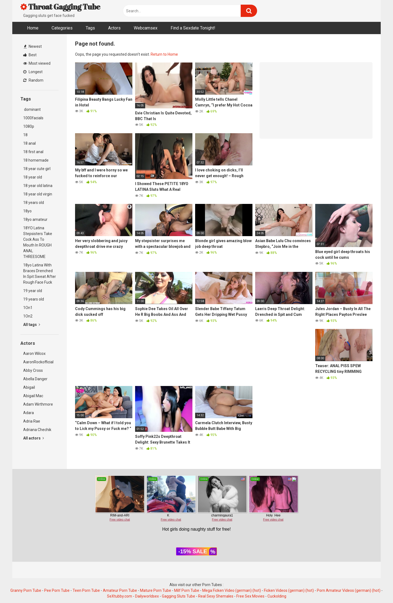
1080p (28, 126)
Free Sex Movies (250, 596)
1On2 (27, 316)
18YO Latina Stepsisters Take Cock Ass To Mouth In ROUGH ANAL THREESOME (37, 242)
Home (32, 28)
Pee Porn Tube (57, 590)
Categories (62, 28)
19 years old (33, 299)
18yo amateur (35, 219)
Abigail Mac (33, 396)
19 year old (32, 291)
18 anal (29, 143)
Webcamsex (145, 28)
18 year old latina (37, 185)
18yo (27, 211)
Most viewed (36, 63)
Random (33, 80)
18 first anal (33, 152)
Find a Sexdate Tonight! (193, 28)
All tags (31, 324)
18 (25, 135)
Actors (114, 28)
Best (30, 55)
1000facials (33, 118)
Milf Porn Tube (186, 590)
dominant (32, 109)
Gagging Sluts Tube (178, 596)
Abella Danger (35, 379)
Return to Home (164, 54)
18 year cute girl (36, 169)
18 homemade (36, 160)
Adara (28, 413)
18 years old (33, 202)
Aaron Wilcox (34, 353)
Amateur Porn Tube (120, 590)
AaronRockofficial (38, 362)
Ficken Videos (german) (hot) (289, 590)
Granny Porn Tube (25, 590)
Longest (33, 72)
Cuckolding (276, 596)
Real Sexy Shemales (215, 596)
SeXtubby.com (120, 596)
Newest (33, 46)
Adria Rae (31, 421)
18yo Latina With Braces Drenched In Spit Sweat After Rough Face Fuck (39, 273)
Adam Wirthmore (38, 404)
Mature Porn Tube (155, 590)
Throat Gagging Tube (60, 6)
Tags (90, 28)
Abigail (29, 387)
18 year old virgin (37, 194)
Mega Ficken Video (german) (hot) (231, 590)
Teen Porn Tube (86, 590)
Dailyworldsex (147, 596)
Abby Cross (33, 370)
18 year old (32, 177)
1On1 (27, 307)
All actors (33, 438)
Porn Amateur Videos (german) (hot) (348, 590)
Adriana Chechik (37, 429)
